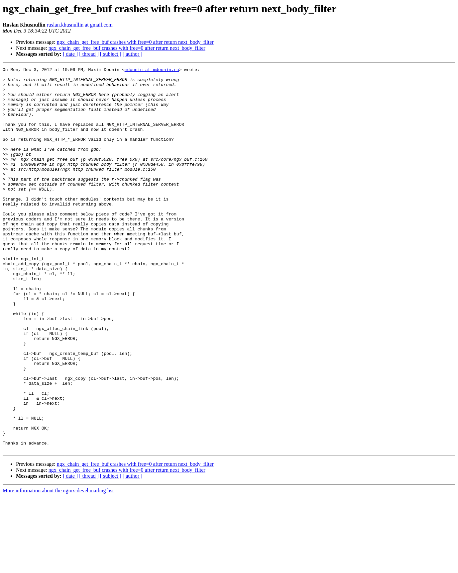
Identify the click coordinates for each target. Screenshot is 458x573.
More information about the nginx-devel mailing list (58, 567)
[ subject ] (110, 54)
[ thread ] (89, 54)
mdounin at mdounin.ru (152, 70)
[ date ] (70, 54)
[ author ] (133, 54)
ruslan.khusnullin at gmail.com (80, 25)
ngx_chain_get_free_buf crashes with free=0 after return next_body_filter (135, 42)
